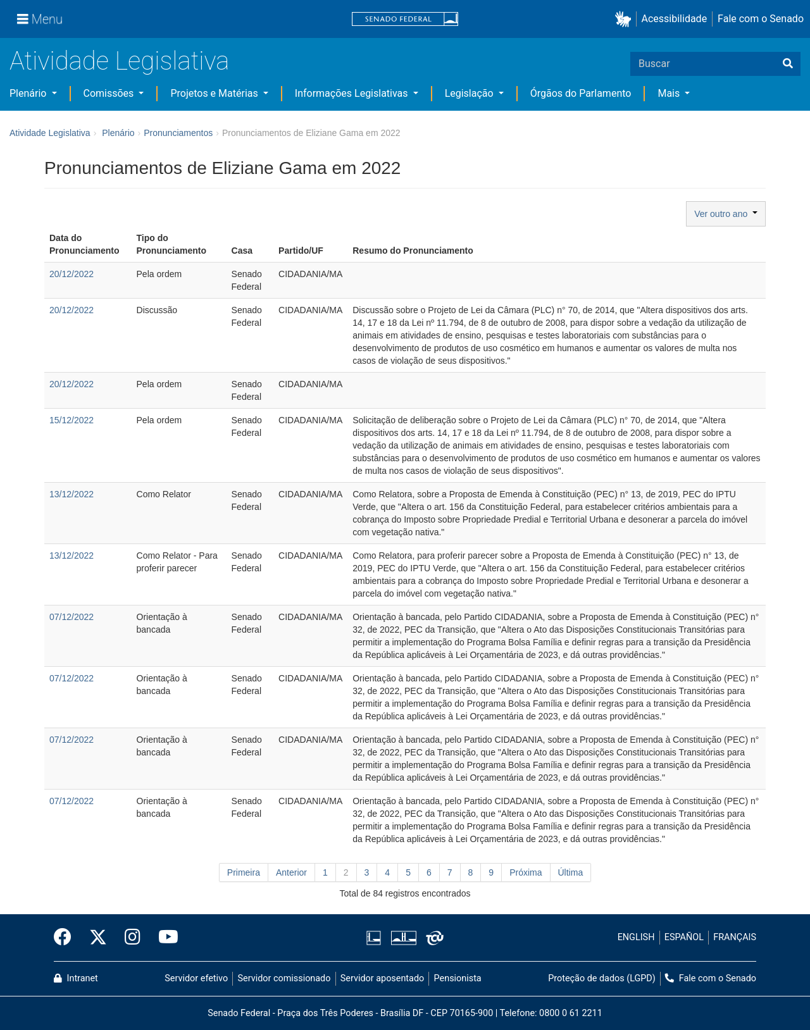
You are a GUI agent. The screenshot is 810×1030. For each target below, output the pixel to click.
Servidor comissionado (284, 978)
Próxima (525, 872)
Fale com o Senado (761, 19)
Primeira (243, 872)
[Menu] (39, 19)
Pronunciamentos (178, 133)
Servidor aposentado (382, 978)
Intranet (76, 978)
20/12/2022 (71, 274)
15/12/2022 (71, 420)
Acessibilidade (674, 19)
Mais (669, 93)
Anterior (291, 872)
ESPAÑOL (684, 937)
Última (570, 872)
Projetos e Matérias (215, 93)
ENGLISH (636, 937)
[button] (625, 19)
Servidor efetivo (196, 978)
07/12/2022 (71, 617)
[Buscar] (788, 64)
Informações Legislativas (353, 93)
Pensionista (458, 978)
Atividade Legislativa (119, 61)
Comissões (110, 93)
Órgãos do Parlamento (581, 93)
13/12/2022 (71, 494)
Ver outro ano (725, 214)
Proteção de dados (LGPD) (602, 978)
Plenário (29, 93)
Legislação (470, 93)
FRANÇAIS (734, 937)
